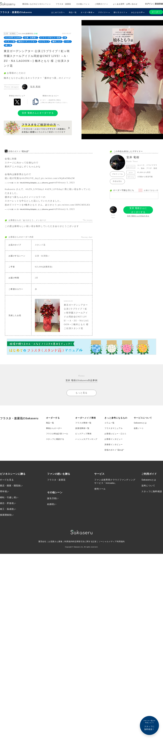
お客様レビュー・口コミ (115, 433)
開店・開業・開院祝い (11, 485)
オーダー (156, 12)
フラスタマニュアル (113, 428)
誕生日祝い (53, 498)
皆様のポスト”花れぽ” (114, 450)
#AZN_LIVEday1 (35, 189)
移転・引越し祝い (9, 497)
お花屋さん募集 (55, 541)
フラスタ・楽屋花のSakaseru (16, 12)
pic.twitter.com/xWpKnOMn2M (58, 178)
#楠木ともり (57, 42)
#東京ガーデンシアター (26, 42)
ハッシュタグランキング (86, 439)
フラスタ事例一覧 (83, 422)
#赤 (64, 38)
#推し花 (8, 45)
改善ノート (139, 428)
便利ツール (100, 488)
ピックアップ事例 (83, 433)
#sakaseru (10, 189)
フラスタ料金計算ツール (57, 433)
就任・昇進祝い (8, 503)
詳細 (36, 34)
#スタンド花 (10, 42)
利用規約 (68, 541)
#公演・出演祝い (30, 38)
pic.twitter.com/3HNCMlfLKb (74, 205)
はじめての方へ (58, 12)
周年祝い (4, 491)
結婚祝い (51, 504)
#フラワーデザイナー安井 (50, 38)
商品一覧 (73, 12)
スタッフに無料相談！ (149, 725)
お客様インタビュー (113, 439)
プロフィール (117, 174)
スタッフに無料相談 (151, 491)
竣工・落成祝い (8, 508)
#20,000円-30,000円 (13, 38)
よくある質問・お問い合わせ (125, 4)
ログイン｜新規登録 (154, 4)
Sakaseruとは (140, 422)
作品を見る (117, 181)
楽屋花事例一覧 (82, 428)
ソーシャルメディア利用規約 (112, 541)
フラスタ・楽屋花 (63, 4)
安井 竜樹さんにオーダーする (38, 113)
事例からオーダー (54, 428)
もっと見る (81, 392)
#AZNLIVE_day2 (30, 178)
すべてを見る (7, 479)
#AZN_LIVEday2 (54, 189)
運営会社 (42, 541)
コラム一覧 (109, 422)
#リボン (67, 42)
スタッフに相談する (55, 439)
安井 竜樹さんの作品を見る (138, 216)
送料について (148, 485)
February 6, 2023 (65, 209)
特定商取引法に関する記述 (84, 541)
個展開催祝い (7, 514)
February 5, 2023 (65, 182)
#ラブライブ (44, 42)
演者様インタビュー (113, 444)
